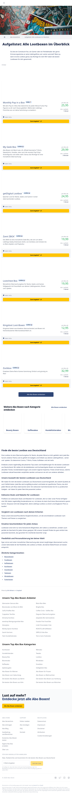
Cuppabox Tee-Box (8, 614)
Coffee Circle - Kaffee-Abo (44, 611)
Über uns (5, 750)
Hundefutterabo (7, 653)
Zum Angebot (36, 121)
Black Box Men (41, 603)
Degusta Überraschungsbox (45, 614)
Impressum (41, 725)
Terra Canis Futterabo (43, 636)
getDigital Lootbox (12, 193)
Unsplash (19, 590)
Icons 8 (35, 785)
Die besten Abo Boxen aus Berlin (13, 679)
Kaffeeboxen (8, 563)
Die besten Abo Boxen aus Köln (13, 682)
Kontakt (22, 732)
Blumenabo (6, 661)
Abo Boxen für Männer (10, 671)
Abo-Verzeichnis (7, 721)
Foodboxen (8, 560)
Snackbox (39, 664)
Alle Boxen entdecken (59, 408)
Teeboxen (7, 573)
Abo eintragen (7, 725)
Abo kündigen (24, 725)
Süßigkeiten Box (41, 668)
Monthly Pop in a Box (14, 102)
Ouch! (41, 785)
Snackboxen (8, 570)
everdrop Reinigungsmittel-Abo (13, 621)
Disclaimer (41, 729)
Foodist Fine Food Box (43, 621)
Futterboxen (8, 580)
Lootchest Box (10, 280)
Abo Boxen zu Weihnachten (45, 675)
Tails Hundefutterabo (9, 636)
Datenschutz (41, 721)
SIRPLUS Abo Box (42, 632)
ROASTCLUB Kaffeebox (43, 629)
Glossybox (5, 625)
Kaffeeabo (5, 664)
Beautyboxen (8, 557)
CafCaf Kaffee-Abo (8, 611)
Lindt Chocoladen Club (43, 625)
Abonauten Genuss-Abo (10, 603)
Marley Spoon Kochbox (10, 629)
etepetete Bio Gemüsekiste (45, 618)
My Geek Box (9, 146)
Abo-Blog (5, 729)
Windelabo (39, 661)
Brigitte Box (40, 607)
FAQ (21, 729)
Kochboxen (8, 566)
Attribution (41, 732)
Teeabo (38, 653)
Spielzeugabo (6, 668)
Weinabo (39, 650)
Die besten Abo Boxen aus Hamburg (48, 679)
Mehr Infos (8, 117)
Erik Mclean (10, 590)
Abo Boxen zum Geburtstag (11, 675)
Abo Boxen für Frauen (43, 671)
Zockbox (7, 368)
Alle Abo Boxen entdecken (36, 394)
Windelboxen (8, 576)
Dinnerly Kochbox (8, 618)
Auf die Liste (37, 763)
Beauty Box (6, 657)
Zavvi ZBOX (8, 236)
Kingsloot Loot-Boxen (14, 325)
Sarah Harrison (7, 632)
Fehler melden (25, 721)
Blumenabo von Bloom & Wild (12, 607)
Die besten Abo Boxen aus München (48, 682)
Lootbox (39, 657)
